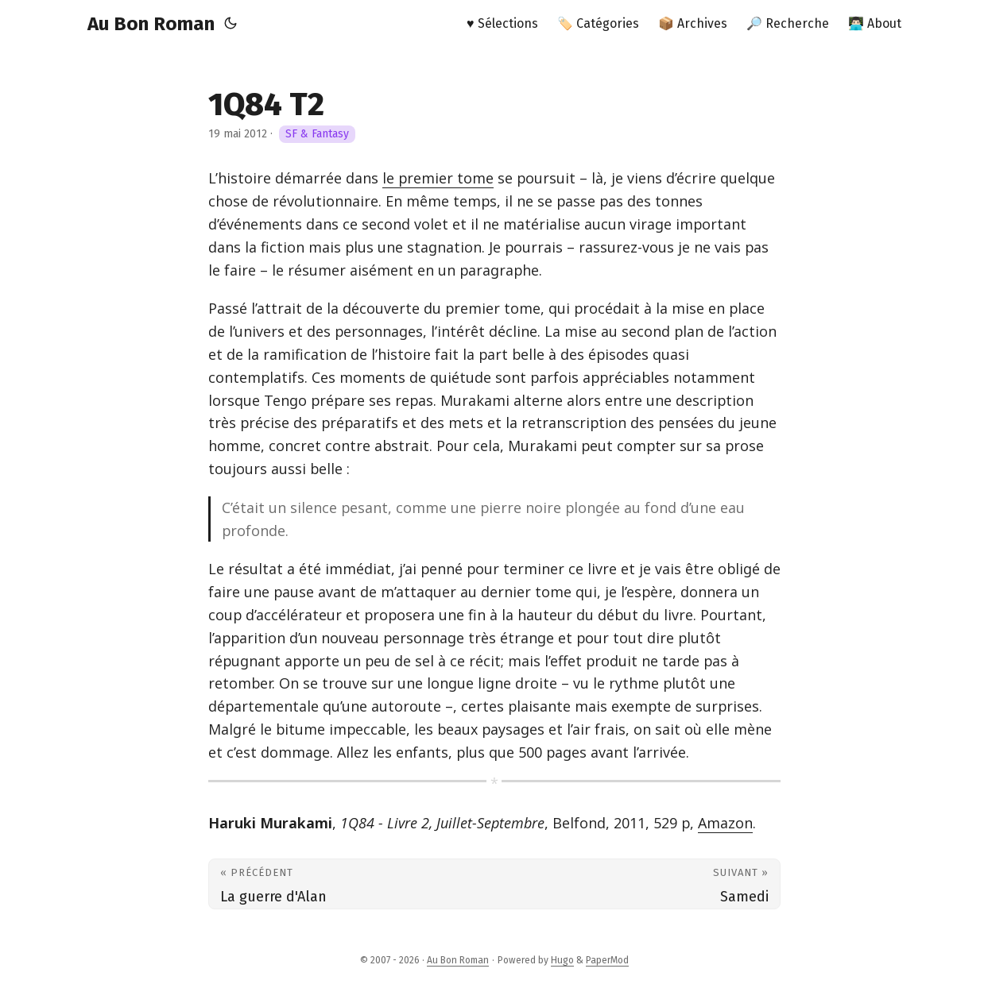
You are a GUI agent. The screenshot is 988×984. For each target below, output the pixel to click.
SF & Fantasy (317, 134)
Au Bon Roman (151, 24)
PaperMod (607, 960)
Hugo (562, 960)
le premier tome (438, 177)
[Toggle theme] (230, 24)
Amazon (725, 822)
